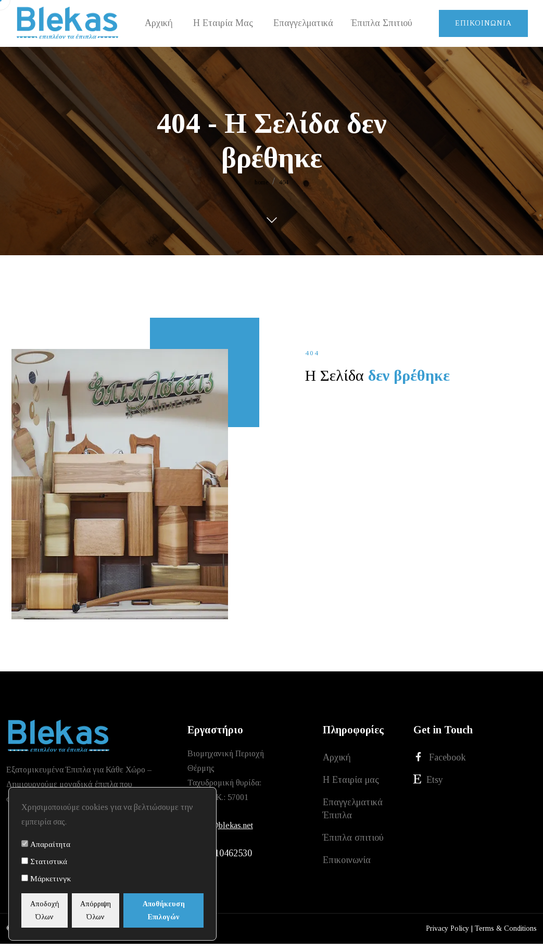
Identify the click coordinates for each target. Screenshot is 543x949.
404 (283, 182)
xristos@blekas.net (220, 825)
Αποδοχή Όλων (51, 910)
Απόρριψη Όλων (114, 910)
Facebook (439, 757)
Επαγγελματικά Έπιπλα (353, 811)
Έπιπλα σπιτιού (353, 841)
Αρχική (337, 758)
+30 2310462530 (219, 853)
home (261, 182)
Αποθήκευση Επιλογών (178, 910)
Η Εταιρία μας (351, 781)
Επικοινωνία (483, 23)
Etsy (428, 781)
